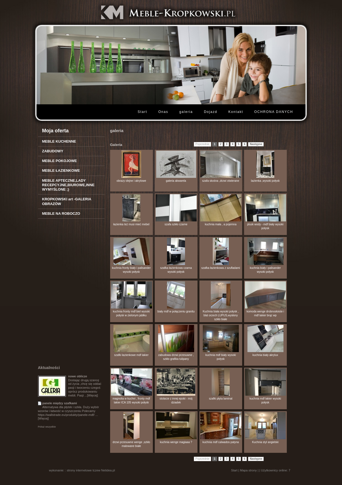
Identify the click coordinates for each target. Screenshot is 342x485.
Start (142, 112)
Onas (163, 112)
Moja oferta (55, 130)
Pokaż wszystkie (47, 426)
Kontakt (235, 112)
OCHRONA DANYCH (273, 112)
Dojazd (210, 112)
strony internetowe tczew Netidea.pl (91, 470)
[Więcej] (92, 395)
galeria (186, 112)
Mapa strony (248, 470)
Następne (256, 144)
